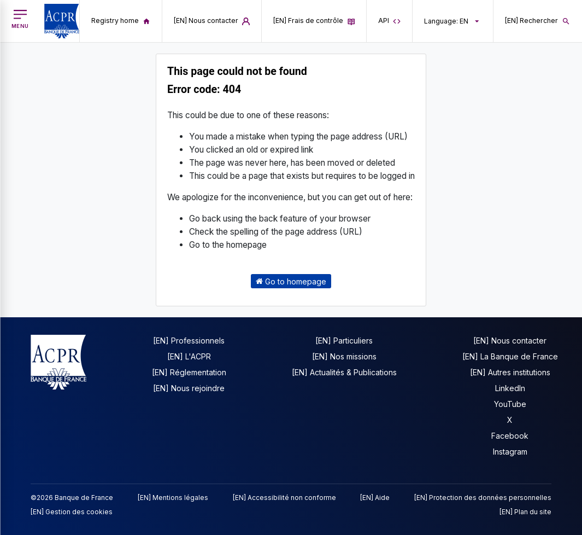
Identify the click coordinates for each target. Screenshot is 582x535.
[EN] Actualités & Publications (344, 372)
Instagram (510, 451)
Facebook (509, 435)
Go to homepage (291, 281)
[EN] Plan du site (525, 512)
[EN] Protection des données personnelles (482, 497)
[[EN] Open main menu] (20, 19)
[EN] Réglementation (189, 372)
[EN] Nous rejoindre (189, 388)
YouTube (510, 404)
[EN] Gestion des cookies (72, 512)
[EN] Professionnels (189, 340)
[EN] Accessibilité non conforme (284, 497)
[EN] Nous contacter (509, 340)
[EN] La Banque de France (510, 356)
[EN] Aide (375, 497)
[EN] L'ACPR (189, 356)
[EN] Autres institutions (510, 372)
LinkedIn (510, 388)
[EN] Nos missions (344, 356)
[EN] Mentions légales (173, 497)
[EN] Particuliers (344, 340)
